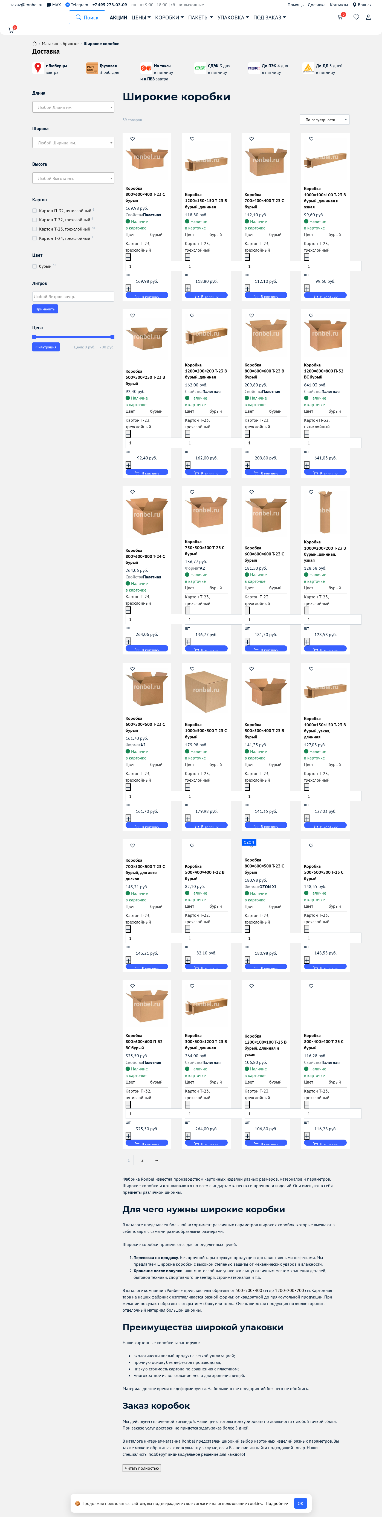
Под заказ (267, 17)
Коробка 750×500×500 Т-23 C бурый (205, 550)
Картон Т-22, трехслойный (64, 223)
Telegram (76, 4)
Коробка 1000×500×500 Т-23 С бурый (205, 733)
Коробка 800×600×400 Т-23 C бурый (146, 197)
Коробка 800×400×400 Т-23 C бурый (325, 1046)
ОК (300, 1503)
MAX (54, 4)
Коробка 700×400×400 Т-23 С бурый (265, 203)
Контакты (339, 4)
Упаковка (231, 17)
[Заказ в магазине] (325, 123)
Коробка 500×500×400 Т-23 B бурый (265, 733)
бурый (45, 269)
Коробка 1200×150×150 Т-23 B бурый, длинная (205, 203)
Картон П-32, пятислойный (65, 214)
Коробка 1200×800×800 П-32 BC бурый (325, 373)
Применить (45, 312)
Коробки (167, 17)
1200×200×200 (289, 1296)
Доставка (317, 4)
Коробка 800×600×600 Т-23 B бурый (265, 373)
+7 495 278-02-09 (109, 4)
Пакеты (198, 17)
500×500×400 (249, 1296)
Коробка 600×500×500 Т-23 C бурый (146, 727)
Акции (118, 17)
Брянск (362, 4)
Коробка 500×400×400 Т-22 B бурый (206, 877)
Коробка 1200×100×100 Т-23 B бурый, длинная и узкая (265, 1050)
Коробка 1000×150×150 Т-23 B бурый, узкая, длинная (324, 730)
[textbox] (73, 111)
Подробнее (277, 1503)
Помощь (295, 4)
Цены (139, 17)
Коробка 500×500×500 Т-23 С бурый (325, 877)
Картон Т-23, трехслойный (64, 232)
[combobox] (73, 110)
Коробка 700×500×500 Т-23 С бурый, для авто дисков (146, 874)
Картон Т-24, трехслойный (64, 241)
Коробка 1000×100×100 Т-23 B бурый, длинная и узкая (324, 200)
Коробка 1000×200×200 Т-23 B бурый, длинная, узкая (324, 553)
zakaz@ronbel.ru (26, 4)
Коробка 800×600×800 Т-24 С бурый (146, 559)
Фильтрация (46, 350)
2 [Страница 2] (144, 1166)
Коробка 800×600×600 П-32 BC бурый (145, 1046)
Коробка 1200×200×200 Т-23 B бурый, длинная (205, 373)
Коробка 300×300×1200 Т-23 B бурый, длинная (205, 1046)
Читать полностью (142, 1473)
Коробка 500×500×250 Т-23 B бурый (146, 380)
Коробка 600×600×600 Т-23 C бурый (265, 556)
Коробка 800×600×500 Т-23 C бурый (265, 871)
